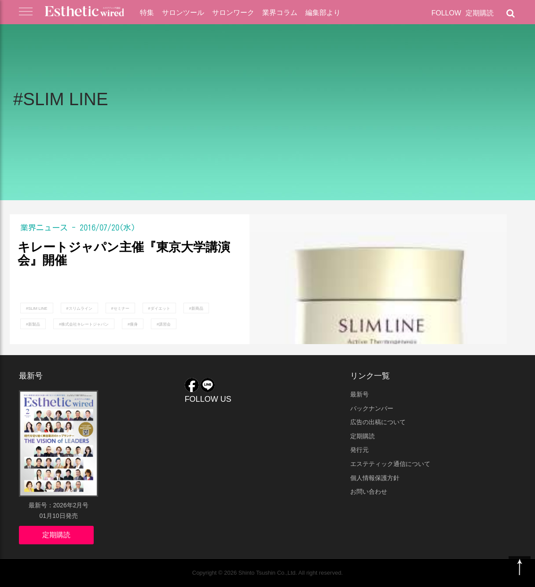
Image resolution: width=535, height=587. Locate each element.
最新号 (359, 394)
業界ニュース (44, 227)
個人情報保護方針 (374, 477)
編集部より (323, 12)
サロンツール (183, 12)
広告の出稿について (378, 422)
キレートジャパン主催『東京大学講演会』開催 (124, 254)
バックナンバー (371, 408)
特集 (147, 12)
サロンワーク (233, 12)
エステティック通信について (390, 463)
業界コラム (279, 12)
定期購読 (479, 13)
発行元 (359, 449)
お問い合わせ (368, 491)
